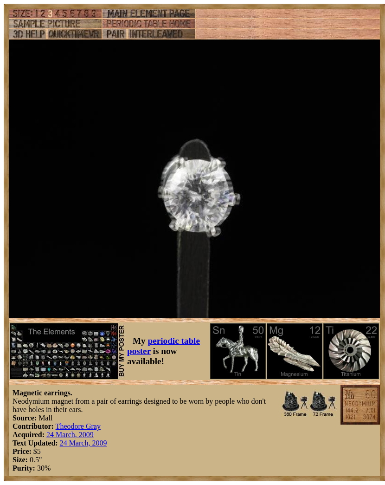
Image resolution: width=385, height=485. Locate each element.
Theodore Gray (78, 426)
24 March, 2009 (70, 435)
